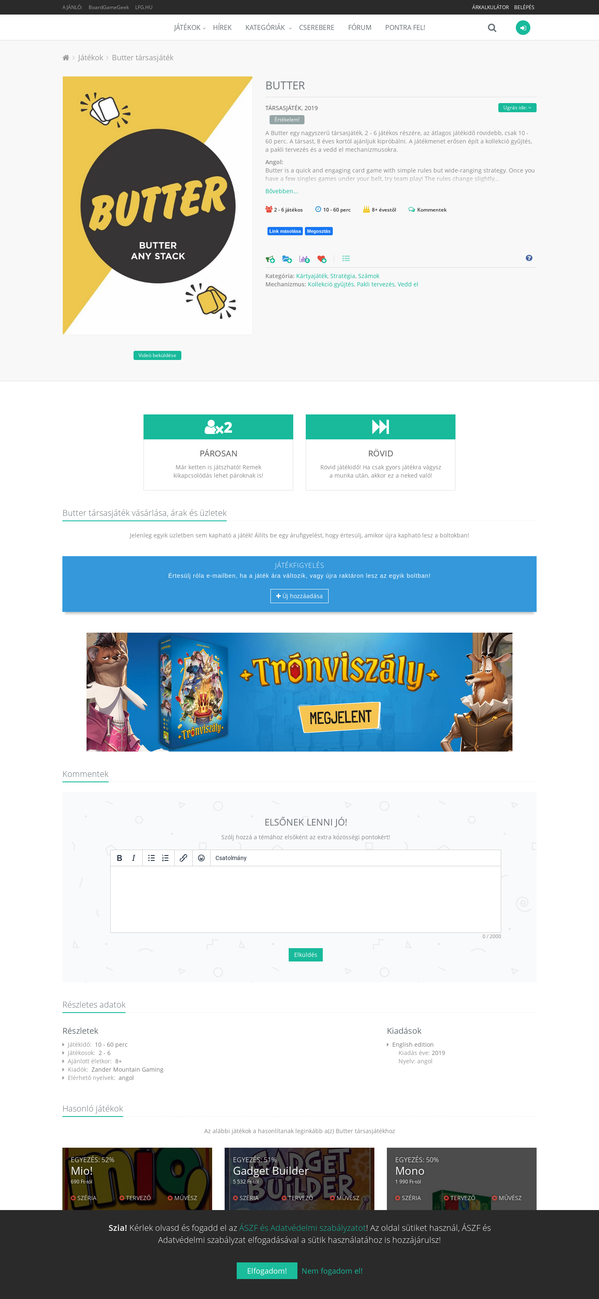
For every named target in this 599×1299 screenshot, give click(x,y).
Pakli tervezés (376, 284)
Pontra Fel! (405, 27)
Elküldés (305, 955)
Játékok (187, 27)
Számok (368, 276)
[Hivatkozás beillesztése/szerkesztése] (183, 858)
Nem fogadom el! (332, 1271)
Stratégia (342, 276)
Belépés (524, 7)
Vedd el (408, 284)
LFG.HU (144, 7)
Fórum (359, 27)
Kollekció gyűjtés (331, 284)
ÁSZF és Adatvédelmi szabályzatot (302, 1227)
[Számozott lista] (165, 858)
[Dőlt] (133, 858)
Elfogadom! (267, 1271)
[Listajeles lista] (151, 858)
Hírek (222, 27)
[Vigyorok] (201, 858)
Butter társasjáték (142, 57)
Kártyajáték (311, 276)
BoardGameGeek (109, 7)
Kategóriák (266, 27)
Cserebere (316, 27)
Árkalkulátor (490, 7)
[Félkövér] (119, 858)
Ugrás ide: (517, 107)
